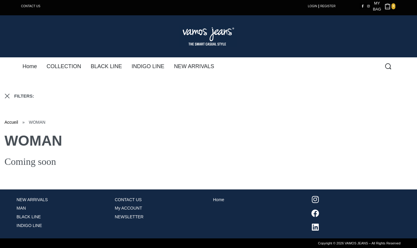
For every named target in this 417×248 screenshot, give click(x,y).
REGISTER (328, 6)
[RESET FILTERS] (7, 96)
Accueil (11, 122)
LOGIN (312, 6)
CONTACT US (30, 6)
